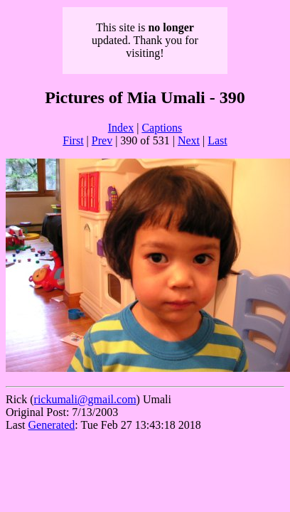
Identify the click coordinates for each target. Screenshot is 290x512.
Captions (161, 128)
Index (121, 128)
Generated (51, 425)
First (73, 140)
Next (189, 140)
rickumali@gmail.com (85, 399)
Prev (102, 140)
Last (217, 140)
